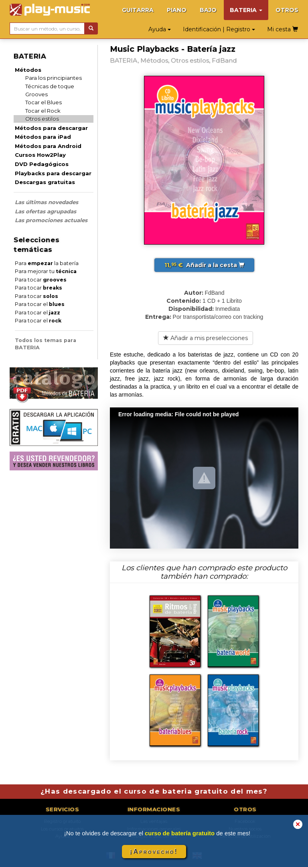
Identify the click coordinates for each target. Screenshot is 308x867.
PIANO (176, 10)
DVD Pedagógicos (42, 164)
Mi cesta (282, 29)
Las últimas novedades (46, 202)
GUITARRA (138, 10)
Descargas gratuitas (45, 182)
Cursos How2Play (40, 155)
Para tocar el (40, 304)
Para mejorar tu (46, 271)
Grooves (36, 94)
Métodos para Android (48, 146)
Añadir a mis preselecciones (205, 338)
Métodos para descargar (51, 128)
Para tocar (41, 280)
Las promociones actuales (51, 220)
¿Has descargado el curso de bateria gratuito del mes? (154, 791)
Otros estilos (42, 118)
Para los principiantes (53, 78)
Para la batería (47, 263)
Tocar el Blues (43, 102)
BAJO (208, 10)
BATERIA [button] (246, 10)
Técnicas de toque (49, 86)
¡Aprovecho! (154, 851)
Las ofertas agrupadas (45, 211)
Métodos (28, 70)
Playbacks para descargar (53, 173)
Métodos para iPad (43, 137)
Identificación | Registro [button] (219, 29)
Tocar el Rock (43, 110)
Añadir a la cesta (204, 265)
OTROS (287, 10)
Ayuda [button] (159, 29)
